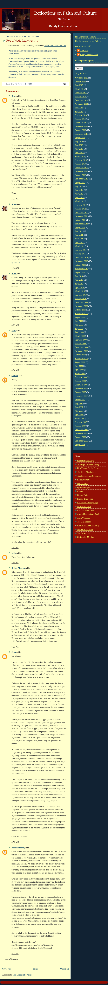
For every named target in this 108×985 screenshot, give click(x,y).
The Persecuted (83, 533)
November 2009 (81, 306)
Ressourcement (83, 480)
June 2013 (79, 145)
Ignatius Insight (83, 487)
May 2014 (79, 111)
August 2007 (80, 400)
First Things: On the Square (88, 468)
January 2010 (80, 298)
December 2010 (81, 257)
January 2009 (80, 343)
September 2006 (81, 441)
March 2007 (80, 418)
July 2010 (79, 276)
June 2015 (79, 85)
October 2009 (80, 310)
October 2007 (80, 392)
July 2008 (79, 366)
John (14, 652)
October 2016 (80, 81)
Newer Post (6, 969)
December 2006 (81, 430)
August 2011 (80, 227)
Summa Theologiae (85, 499)
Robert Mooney (18, 568)
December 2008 (81, 347)
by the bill (16, 262)
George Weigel (83, 495)
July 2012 (79, 186)
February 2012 (81, 205)
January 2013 (80, 164)
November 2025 (81, 78)
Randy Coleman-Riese (89, 55)
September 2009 (81, 314)
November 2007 (81, 388)
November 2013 (81, 126)
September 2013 (81, 134)
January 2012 (80, 209)
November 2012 (81, 171)
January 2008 (80, 381)
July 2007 (79, 403)
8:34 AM (15, 370)
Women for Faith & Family (88, 526)
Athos (14, 204)
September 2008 (81, 358)
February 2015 (81, 93)
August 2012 (80, 183)
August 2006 (80, 445)
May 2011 (79, 239)
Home (35, 969)
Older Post (64, 969)
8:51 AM (15, 842)
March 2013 (80, 156)
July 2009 (79, 321)
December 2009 (81, 302)
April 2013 (79, 153)
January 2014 (80, 119)
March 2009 (80, 336)
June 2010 (79, 280)
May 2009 (79, 329)
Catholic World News (85, 510)
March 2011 (80, 246)
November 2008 (81, 351)
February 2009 (81, 340)
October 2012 (80, 175)
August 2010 (80, 272)
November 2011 (81, 216)
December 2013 (81, 123)
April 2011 (79, 242)
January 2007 (80, 426)
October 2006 (80, 437)
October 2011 (80, 220)
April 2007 (79, 415)
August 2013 (80, 138)
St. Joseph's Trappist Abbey (88, 464)
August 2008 (80, 362)
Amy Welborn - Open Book (88, 514)
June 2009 (79, 325)
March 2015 (80, 89)
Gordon (15, 376)
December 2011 (81, 212)
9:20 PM (15, 953)
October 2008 (80, 355)
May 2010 (79, 284)
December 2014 (81, 100)
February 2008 (81, 377)
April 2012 (79, 198)
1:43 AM (15, 268)
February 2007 (81, 422)
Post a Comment (11, 959)
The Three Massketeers (86, 472)
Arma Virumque (83, 518)
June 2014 (79, 108)
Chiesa (80, 491)
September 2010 (81, 269)
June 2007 (79, 407)
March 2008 (80, 373)
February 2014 (81, 115)
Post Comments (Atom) (22, 975)
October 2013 (80, 130)
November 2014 (81, 104)
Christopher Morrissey (86, 537)
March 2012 (80, 201)
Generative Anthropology (87, 503)
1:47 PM (15, 548)
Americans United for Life (55, 46)
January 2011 (80, 254)
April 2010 (79, 287)
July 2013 (79, 141)
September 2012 (81, 179)
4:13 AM (15, 325)
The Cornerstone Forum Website (88, 41)
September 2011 (81, 224)
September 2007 (81, 396)
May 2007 (79, 411)
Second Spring (83, 484)
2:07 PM (15, 199)
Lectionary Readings (85, 461)
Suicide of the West (85, 529)
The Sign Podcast (84, 522)
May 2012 (79, 194)
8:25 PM (15, 647)
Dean (14, 96)
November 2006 (81, 433)
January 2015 (80, 96)
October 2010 (80, 265)
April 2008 (79, 370)
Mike (14, 553)
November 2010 (81, 261)
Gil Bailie (84, 51)
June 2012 (79, 190)
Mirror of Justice (84, 507)
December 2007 (81, 385)
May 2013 (79, 149)
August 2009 (80, 317)
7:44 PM (15, 563)
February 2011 (81, 250)
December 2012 (81, 168)
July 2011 (79, 231)
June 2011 (79, 235)
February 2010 (81, 295)
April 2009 (79, 332)
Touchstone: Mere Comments (89, 476)
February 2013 (81, 160)
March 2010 (80, 291)
